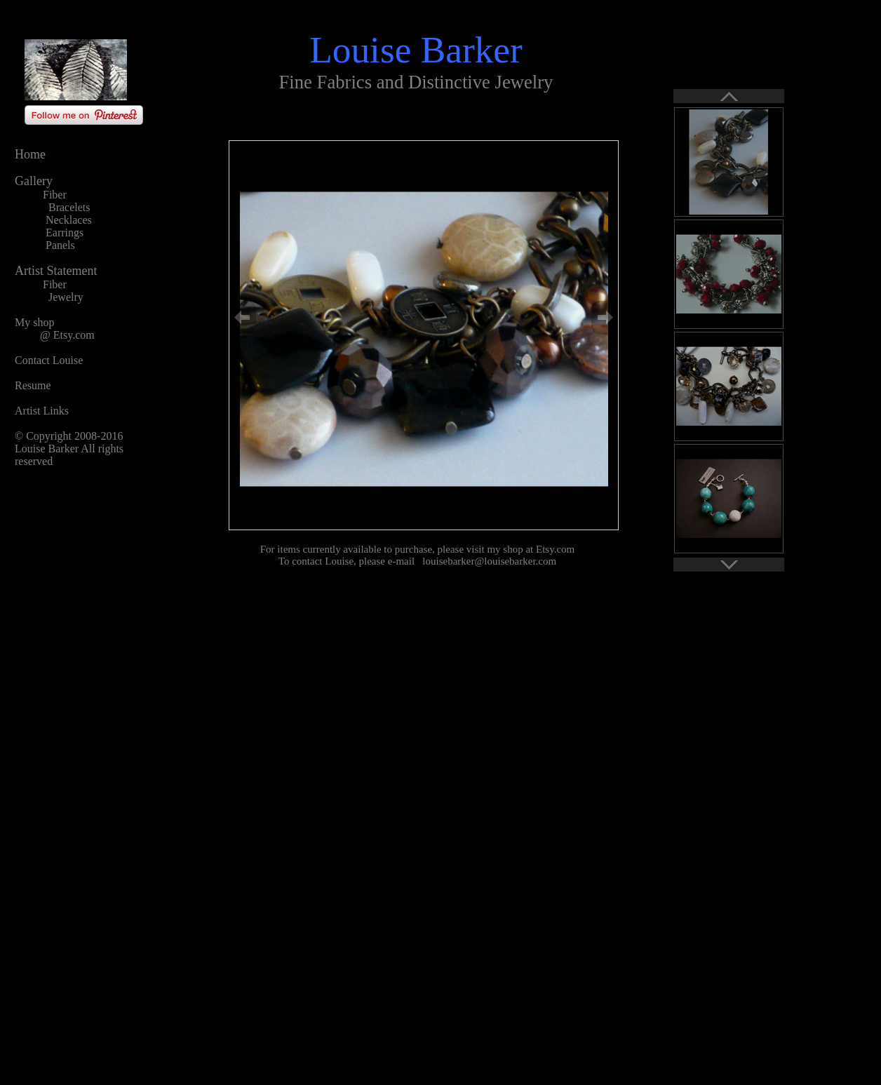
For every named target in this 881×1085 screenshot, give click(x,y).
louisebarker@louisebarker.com (489, 561)
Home (30, 154)
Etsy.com (555, 549)
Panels (60, 245)
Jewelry (65, 297)
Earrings (64, 232)
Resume (33, 385)
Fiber (55, 195)
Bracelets (69, 207)
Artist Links (42, 411)
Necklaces (69, 220)
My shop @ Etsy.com (55, 328)
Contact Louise (49, 360)
